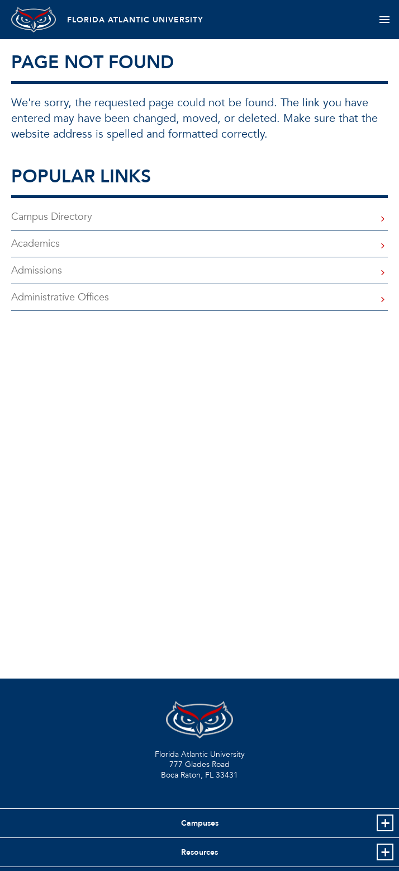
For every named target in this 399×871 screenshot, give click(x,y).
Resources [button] (199, 852)
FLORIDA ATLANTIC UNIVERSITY (135, 20)
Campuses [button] (199, 823)
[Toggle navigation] (384, 19)
